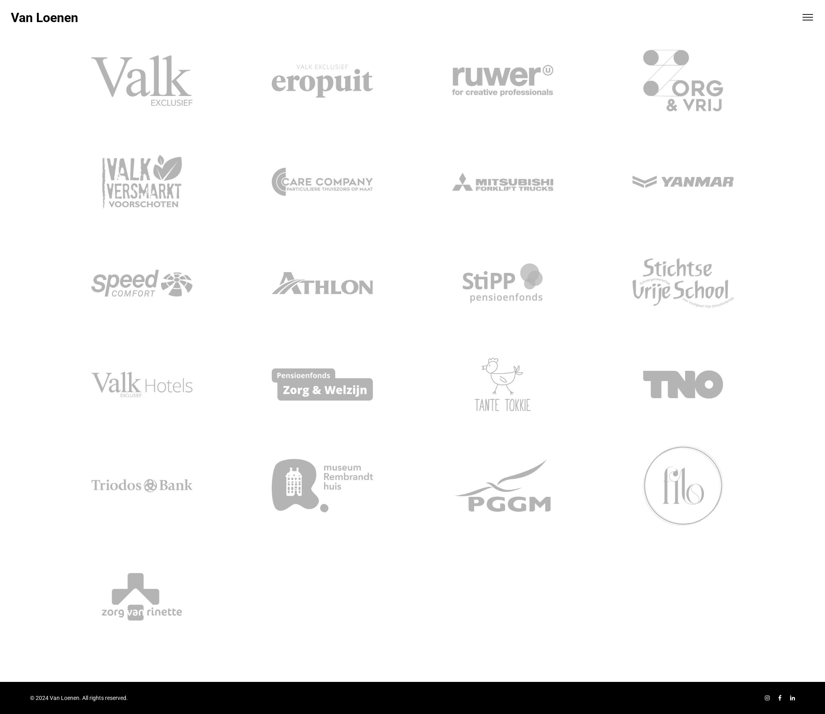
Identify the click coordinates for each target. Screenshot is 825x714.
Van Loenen (44, 17)
